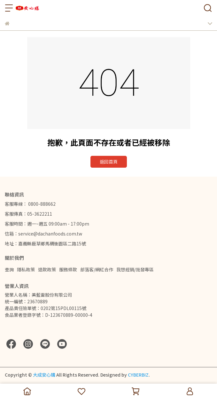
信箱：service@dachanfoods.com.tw (43, 233)
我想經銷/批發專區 (135, 269)
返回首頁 (109, 161)
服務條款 (68, 269)
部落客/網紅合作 (96, 269)
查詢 (9, 269)
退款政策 (47, 269)
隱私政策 (26, 269)
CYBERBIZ (138, 374)
